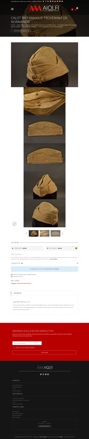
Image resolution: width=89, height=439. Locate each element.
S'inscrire (44, 352)
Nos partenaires (16, 391)
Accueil (13, 25)
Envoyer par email (18, 276)
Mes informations (17, 415)
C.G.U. (14, 389)
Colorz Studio (43, 437)
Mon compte (15, 411)
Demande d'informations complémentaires (24, 274)
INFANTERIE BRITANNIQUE (29, 27)
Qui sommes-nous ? (17, 385)
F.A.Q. (13, 402)
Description (17, 293)
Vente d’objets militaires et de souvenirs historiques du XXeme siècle (36, 25)
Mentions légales (16, 387)
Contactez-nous (45, 426)
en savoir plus (53, 259)
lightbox (14, 224)
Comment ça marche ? (18, 398)
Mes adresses (16, 417)
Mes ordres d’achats (17, 413)
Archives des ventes (17, 404)
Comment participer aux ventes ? (21, 400)
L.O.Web (60, 437)
